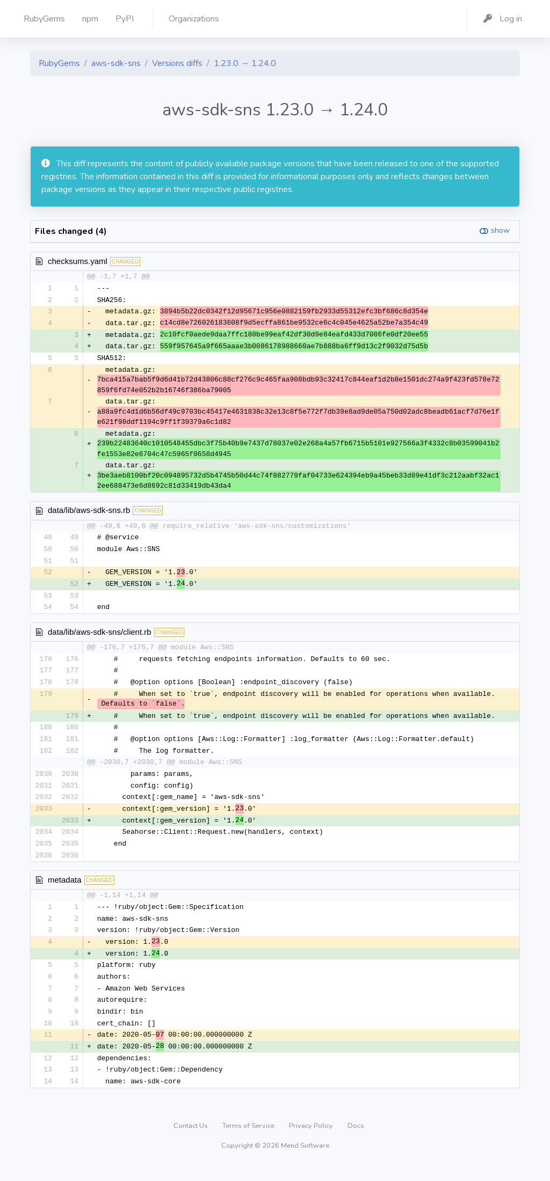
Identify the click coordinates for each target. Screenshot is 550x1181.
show (500, 230)
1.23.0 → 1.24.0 (245, 63)
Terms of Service (249, 1141)
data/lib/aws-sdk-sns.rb (89, 512)
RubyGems (59, 63)
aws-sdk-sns (116, 63)
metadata (65, 889)
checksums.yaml (77, 261)
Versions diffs (177, 63)
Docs (356, 1141)
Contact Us (191, 1141)
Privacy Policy (312, 1141)
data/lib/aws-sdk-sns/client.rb (99, 636)
